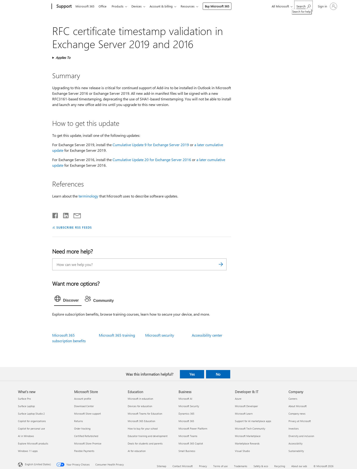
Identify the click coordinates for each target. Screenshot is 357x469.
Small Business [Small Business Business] (186, 451)
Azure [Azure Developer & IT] (238, 398)
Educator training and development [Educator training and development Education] (148, 436)
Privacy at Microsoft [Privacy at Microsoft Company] (299, 421)
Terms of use (220, 466)
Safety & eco (261, 466)
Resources (192, 6)
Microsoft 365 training (117, 335)
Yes (192, 374)
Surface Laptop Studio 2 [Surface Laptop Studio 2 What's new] (31, 413)
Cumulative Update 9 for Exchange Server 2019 (151, 144)
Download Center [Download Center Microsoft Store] (84, 406)
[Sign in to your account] (327, 6)
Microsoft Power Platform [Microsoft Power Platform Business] (192, 428)
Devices (139, 6)
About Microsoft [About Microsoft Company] (297, 406)
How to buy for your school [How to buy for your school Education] (143, 428)
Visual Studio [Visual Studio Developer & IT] (242, 451)
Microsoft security (159, 335)
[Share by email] (75, 214)
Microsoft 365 (85, 6)
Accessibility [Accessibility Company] (295, 443)
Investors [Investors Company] (293, 428)
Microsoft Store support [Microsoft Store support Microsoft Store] (87, 413)
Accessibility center (207, 335)
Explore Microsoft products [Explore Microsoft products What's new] (33, 443)
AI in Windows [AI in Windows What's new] (26, 436)
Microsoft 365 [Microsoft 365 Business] (186, 421)
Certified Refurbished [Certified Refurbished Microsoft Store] (86, 436)
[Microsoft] (34, 6)
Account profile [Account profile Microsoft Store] (82, 398)
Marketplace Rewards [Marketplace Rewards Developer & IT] (247, 443)
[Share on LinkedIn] (64, 214)
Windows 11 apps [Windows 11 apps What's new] (28, 451)
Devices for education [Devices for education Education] (140, 406)
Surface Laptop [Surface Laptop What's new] (26, 406)
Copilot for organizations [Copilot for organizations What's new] (32, 421)
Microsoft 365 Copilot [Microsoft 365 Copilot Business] (190, 443)
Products (119, 6)
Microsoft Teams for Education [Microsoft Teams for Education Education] (145, 413)
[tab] (68, 300)
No (218, 374)
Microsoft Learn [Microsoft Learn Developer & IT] (244, 413)
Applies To (63, 57)
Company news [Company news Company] (297, 413)
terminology (88, 196)
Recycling (279, 466)
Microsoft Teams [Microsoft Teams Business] (187, 436)
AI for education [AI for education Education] (137, 451)
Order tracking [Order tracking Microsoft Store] (82, 428)
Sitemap (161, 466)
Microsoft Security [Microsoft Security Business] (188, 406)
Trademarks (240, 466)
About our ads (299, 466)
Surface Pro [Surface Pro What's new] (24, 398)
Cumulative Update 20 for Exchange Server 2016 (152, 159)
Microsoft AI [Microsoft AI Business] (185, 398)
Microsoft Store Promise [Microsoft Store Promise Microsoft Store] (87, 443)
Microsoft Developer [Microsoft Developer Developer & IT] (246, 406)
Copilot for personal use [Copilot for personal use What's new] (31, 428)
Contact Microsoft (182, 466)
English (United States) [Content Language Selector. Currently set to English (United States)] (38, 464)
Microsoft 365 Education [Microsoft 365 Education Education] (141, 421)
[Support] (63, 6)
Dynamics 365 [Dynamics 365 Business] (186, 413)
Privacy (203, 466)
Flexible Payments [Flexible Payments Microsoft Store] (84, 451)
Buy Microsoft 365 (221, 6)
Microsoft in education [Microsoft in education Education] (140, 398)
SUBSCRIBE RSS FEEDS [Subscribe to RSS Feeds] (74, 227)
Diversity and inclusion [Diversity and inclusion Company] (301, 436)
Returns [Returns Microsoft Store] (78, 421)
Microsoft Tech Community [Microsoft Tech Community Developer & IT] (250, 428)
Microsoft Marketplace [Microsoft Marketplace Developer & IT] (248, 436)
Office (103, 6)
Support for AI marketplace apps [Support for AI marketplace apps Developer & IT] (253, 421)
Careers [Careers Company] (292, 398)
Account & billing (164, 6)
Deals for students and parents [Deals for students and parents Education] (145, 443)
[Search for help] (303, 6)
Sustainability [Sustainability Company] (296, 451)
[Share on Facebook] (55, 214)
